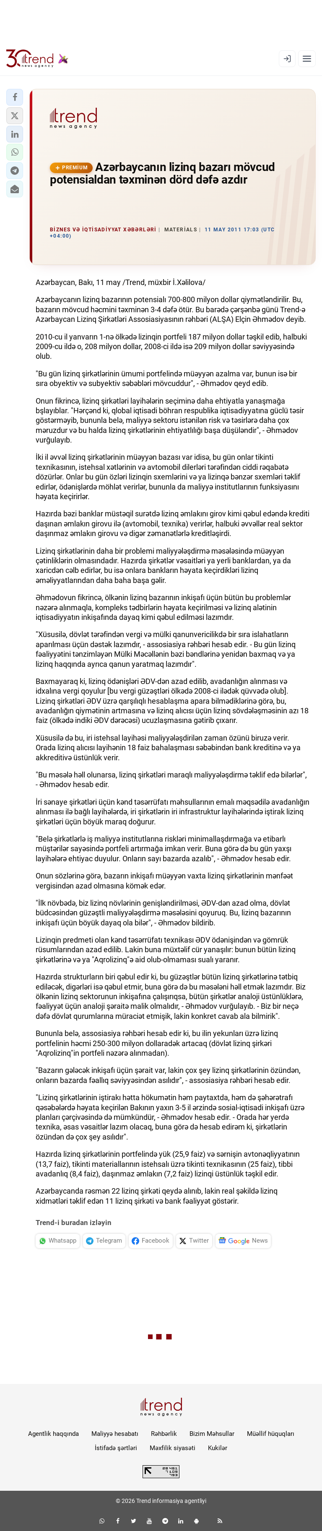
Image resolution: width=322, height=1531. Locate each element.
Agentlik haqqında (53, 1434)
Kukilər (217, 1448)
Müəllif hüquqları (270, 1434)
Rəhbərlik (164, 1434)
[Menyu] (307, 58)
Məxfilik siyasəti (172, 1448)
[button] (15, 97)
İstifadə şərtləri (116, 1448)
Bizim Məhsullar (212, 1434)
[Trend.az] (37, 58)
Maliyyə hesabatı (114, 1434)
